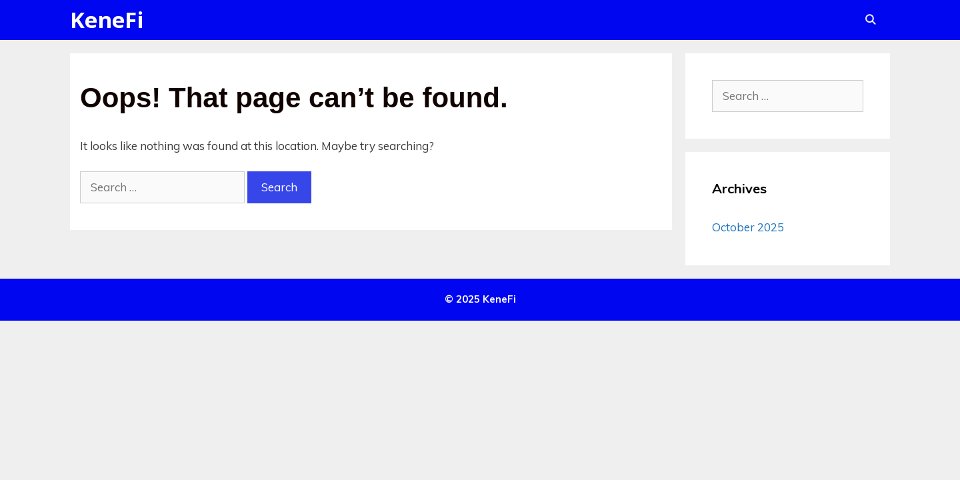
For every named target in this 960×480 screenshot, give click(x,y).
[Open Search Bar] (870, 20)
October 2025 (748, 227)
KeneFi (107, 20)
